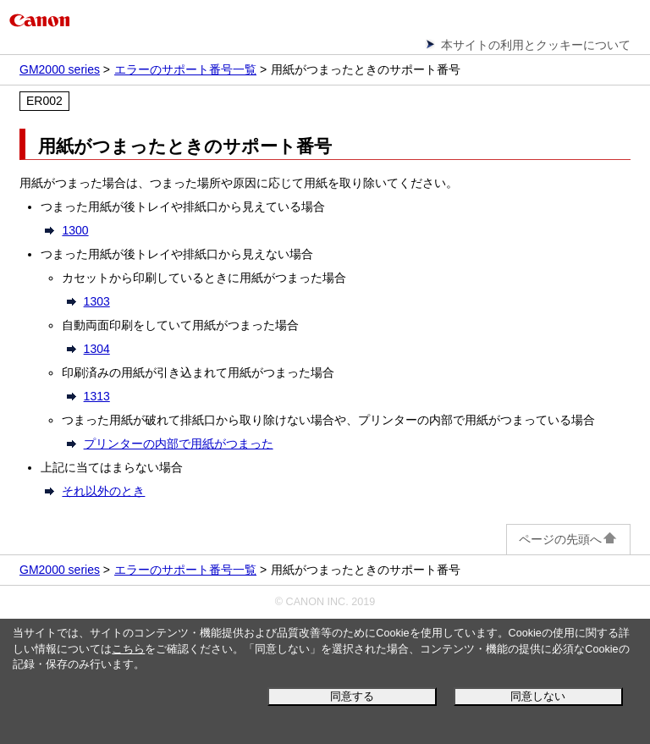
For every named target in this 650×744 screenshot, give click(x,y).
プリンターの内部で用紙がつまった (178, 443)
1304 (97, 348)
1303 (97, 301)
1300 (75, 230)
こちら (128, 649)
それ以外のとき (103, 491)
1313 (97, 396)
